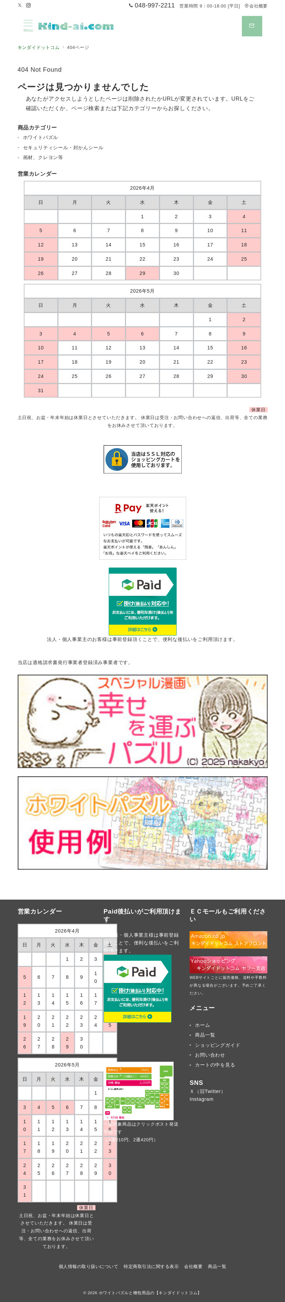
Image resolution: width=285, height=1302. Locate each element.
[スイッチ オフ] (252, 26)
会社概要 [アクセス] (256, 5)
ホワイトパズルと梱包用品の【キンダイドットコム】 (150, 1292)
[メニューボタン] (28, 26)
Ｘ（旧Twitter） (208, 1091)
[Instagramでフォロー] (28, 5)
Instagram (201, 1099)
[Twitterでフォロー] (20, 5)
